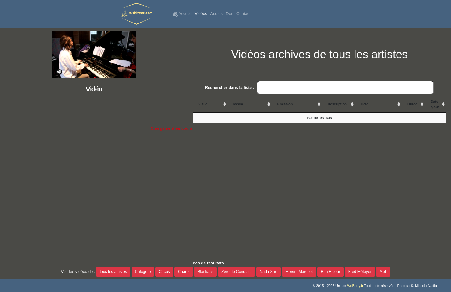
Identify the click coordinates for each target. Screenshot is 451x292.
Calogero (143, 271)
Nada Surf (268, 271)
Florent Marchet (299, 271)
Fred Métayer (359, 271)
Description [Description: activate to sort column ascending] (337, 104)
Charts (183, 271)
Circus (164, 271)
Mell (383, 271)
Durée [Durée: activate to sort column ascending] (412, 104)
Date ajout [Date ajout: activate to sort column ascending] (435, 104)
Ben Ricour (330, 271)
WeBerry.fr (355, 286)
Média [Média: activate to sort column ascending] (238, 104)
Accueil (182, 14)
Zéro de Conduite (236, 271)
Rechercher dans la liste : (319, 88)
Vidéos (201, 13)
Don (229, 13)
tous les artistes (113, 271)
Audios (216, 13)
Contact (243, 13)
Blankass (206, 271)
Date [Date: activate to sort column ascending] (364, 104)
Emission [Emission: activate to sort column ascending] (285, 104)
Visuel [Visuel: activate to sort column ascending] (203, 104)
